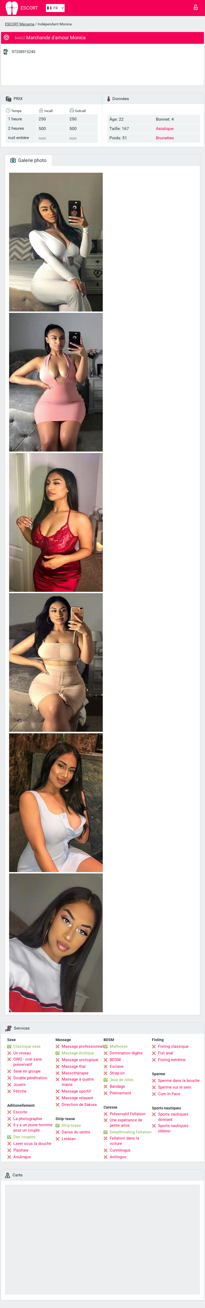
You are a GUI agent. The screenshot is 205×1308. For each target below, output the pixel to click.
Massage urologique (80, 1059)
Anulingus (22, 1157)
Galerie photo (28, 160)
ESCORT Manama (19, 24)
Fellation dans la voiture (124, 1141)
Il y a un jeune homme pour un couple (32, 1127)
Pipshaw (20, 1150)
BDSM (115, 1059)
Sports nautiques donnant (173, 1117)
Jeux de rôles (121, 1079)
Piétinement (120, 1093)
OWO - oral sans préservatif (27, 1062)
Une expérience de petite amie (126, 1123)
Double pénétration (30, 1077)
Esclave (117, 1066)
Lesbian (69, 1138)
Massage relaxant (77, 1098)
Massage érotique (78, 1053)
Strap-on (117, 1073)
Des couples (24, 1136)
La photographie (27, 1118)
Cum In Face (169, 1094)
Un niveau (22, 1053)
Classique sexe (27, 1046)
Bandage (117, 1086)
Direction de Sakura (79, 1104)
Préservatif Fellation (127, 1114)
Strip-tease (71, 1125)
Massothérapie (75, 1073)
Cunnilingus (120, 1150)
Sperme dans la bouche (179, 1080)
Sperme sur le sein (174, 1087)
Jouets (19, 1084)
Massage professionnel (83, 1046)
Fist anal (165, 1053)
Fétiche (19, 1091)
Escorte (20, 1112)
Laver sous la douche (32, 1143)
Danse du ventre (76, 1132)
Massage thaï (74, 1066)
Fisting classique (173, 1046)
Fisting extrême (172, 1059)
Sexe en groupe (27, 1071)
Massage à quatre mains (78, 1082)
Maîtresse (119, 1046)
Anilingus (118, 1157)
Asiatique (165, 128)
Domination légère (126, 1053)
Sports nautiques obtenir (173, 1128)
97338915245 (23, 51)
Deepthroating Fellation (130, 1132)
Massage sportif (76, 1091)
